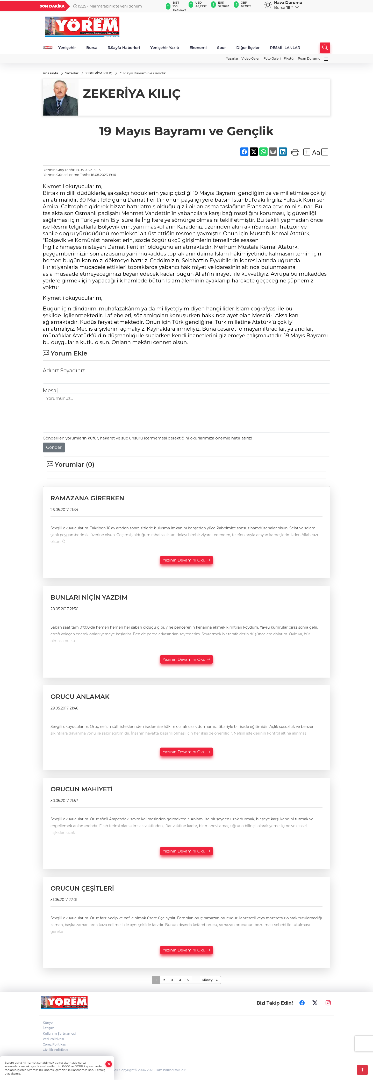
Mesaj (50, 391)
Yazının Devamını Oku (186, 560)
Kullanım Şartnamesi (59, 1034)
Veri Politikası (53, 1039)
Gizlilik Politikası (55, 1050)
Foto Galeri (272, 58)
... (196, 980)
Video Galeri (250, 58)
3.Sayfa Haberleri (124, 47)
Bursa (91, 47)
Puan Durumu (309, 58)
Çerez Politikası (55, 1045)
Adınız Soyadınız (64, 371)
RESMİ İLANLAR (285, 47)
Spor (221, 47)
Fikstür (289, 58)
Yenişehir (67, 47)
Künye (48, 1023)
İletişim (48, 1028)
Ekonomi (198, 47)
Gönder (54, 447)
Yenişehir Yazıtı (164, 47)
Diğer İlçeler (248, 47)
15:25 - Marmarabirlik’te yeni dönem (107, 6)
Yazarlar (232, 58)
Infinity (206, 980)
